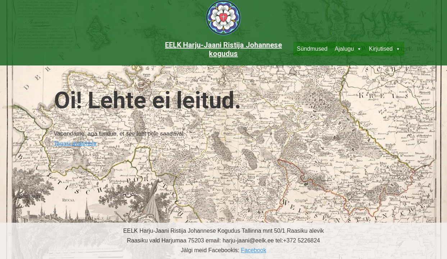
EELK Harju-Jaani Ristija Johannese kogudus (223, 49)
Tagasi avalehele (75, 143)
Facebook (253, 250)
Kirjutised (385, 49)
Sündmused (312, 49)
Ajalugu (348, 49)
